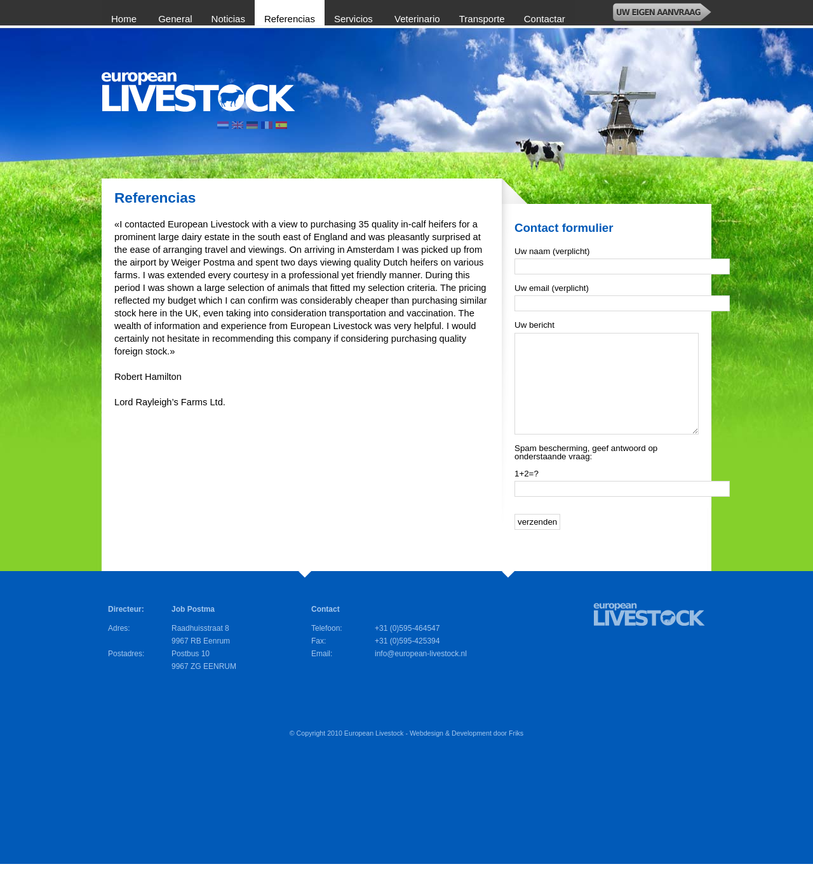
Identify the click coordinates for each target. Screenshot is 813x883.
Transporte (482, 18)
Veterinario (417, 18)
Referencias (289, 18)
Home (125, 18)
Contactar (544, 18)
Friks (516, 752)
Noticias (228, 18)
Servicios (354, 18)
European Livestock (374, 752)
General (175, 18)
